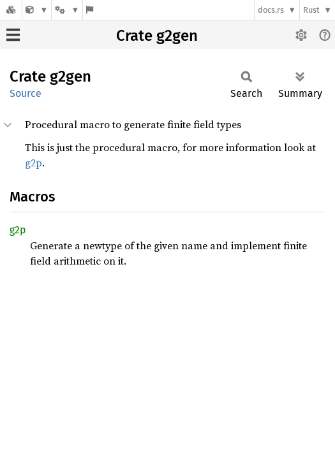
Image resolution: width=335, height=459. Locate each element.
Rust (311, 10)
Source (25, 93)
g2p (33, 163)
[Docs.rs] (11, 10)
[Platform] (67, 10)
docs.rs (271, 10)
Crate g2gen (157, 36)
